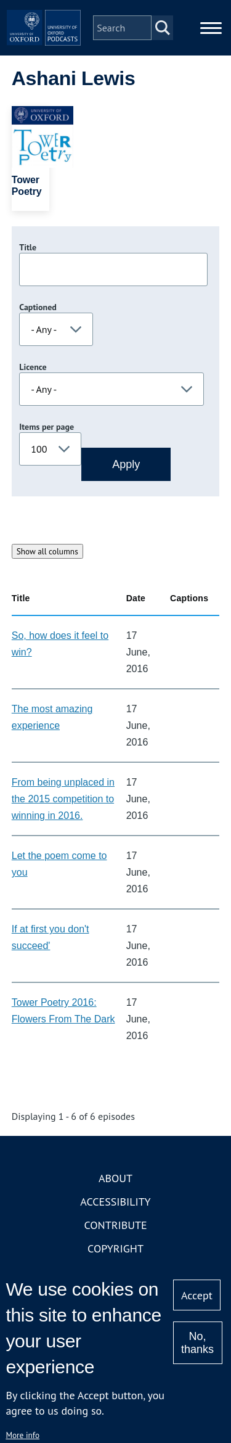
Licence (32, 366)
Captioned (38, 307)
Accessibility (115, 1201)
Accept (197, 1295)
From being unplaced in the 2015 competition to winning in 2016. (63, 799)
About (115, 1178)
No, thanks (197, 1342)
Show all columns (47, 551)
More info (22, 1435)
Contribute (115, 1225)
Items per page (46, 426)
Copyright (115, 1248)
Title (27, 247)
